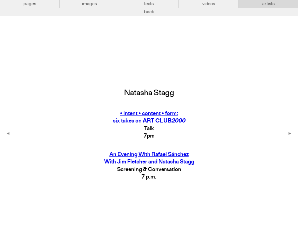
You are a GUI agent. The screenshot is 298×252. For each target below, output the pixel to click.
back (149, 11)
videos (208, 3)
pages (29, 3)
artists (268, 3)
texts (149, 3)
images (89, 3)
